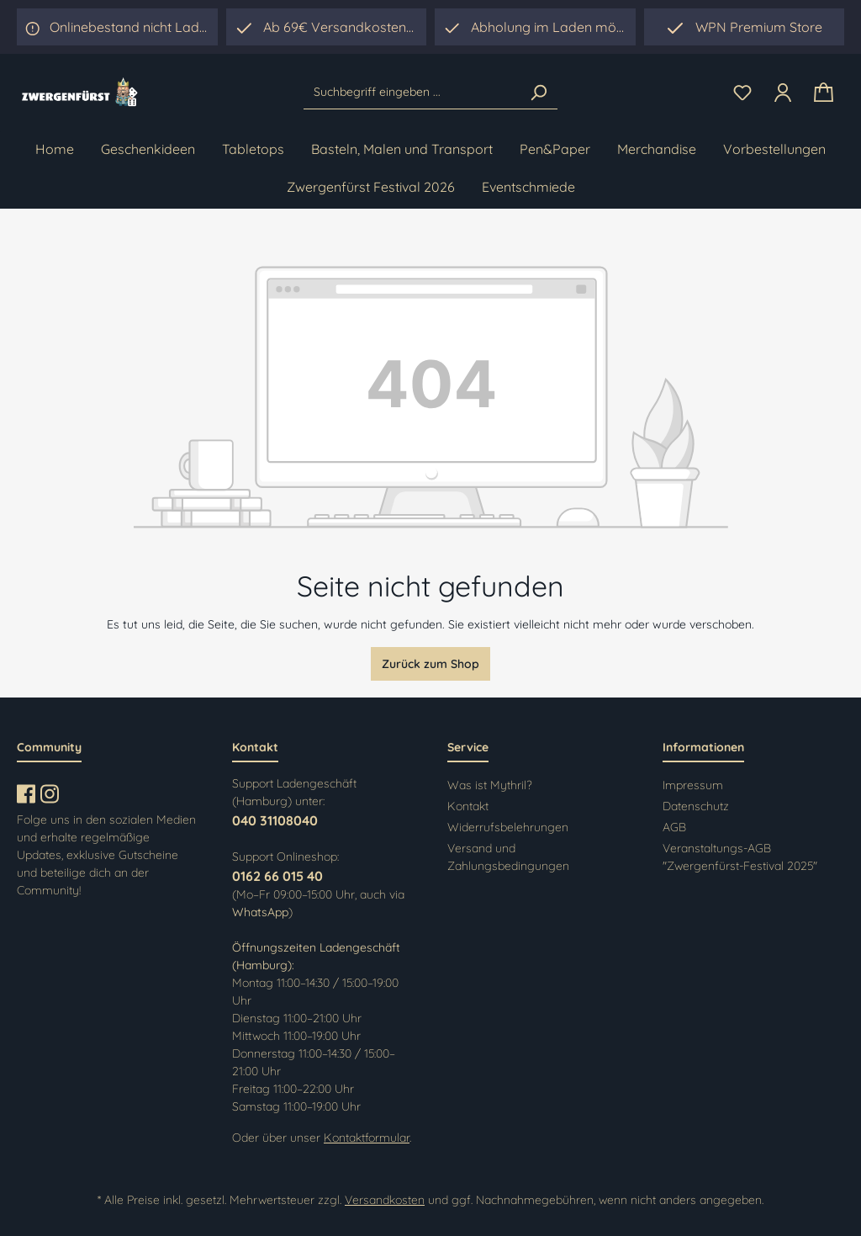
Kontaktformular (366, 1137)
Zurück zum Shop (430, 663)
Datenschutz (696, 806)
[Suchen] (538, 93)
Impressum (693, 785)
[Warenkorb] (823, 93)
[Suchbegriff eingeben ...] (411, 93)
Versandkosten (385, 1199)
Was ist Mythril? (489, 785)
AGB (674, 827)
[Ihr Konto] (783, 92)
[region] (535, 26)
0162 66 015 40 (277, 875)
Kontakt (468, 806)
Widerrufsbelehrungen (507, 827)
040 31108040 (275, 820)
